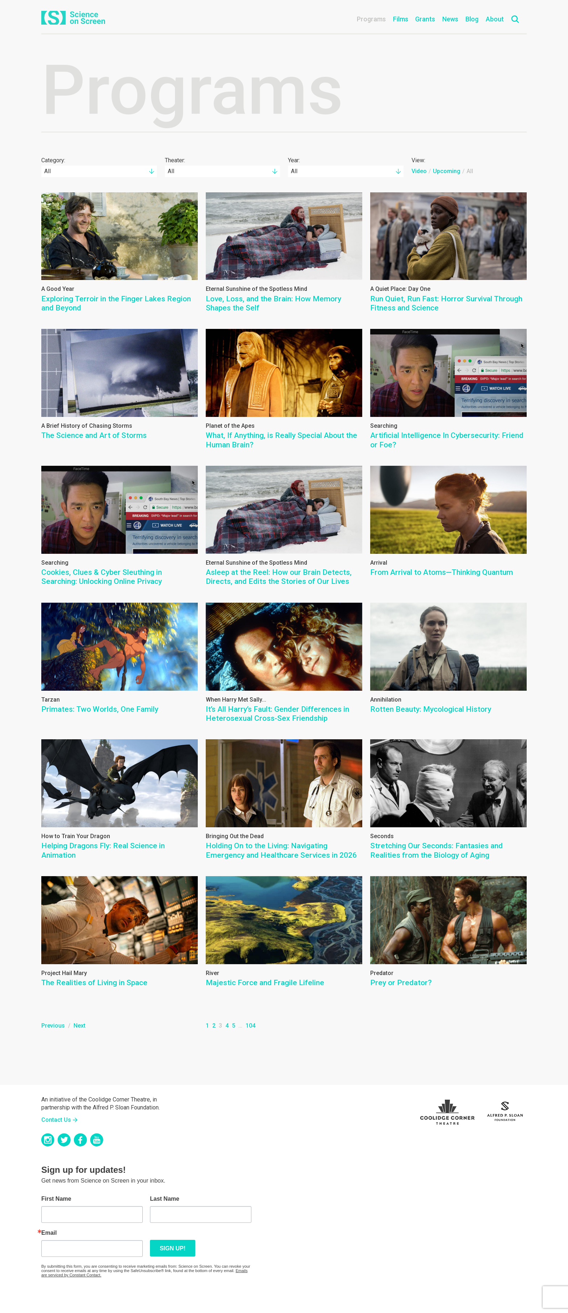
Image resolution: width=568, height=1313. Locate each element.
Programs (371, 19)
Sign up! (172, 1248)
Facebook (80, 1139)
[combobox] (99, 171)
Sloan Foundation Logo (505, 1110)
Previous (53, 1025)
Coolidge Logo (447, 1110)
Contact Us (56, 1119)
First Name (56, 1199)
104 (250, 1025)
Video (419, 171)
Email (49, 1233)
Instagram (47, 1139)
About (495, 19)
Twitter (64, 1139)
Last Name (164, 1199)
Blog (472, 19)
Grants (425, 19)
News (450, 19)
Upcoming (446, 171)
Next (79, 1025)
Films (400, 19)
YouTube (96, 1139)
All (470, 171)
